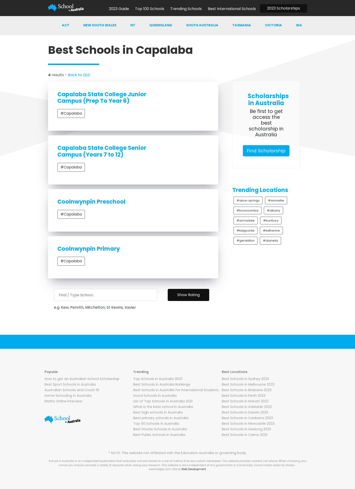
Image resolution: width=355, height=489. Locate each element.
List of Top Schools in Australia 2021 (162, 401)
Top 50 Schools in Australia (156, 423)
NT (132, 25)
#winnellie (276, 200)
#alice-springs (248, 200)
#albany (273, 210)
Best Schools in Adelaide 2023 (247, 406)
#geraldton (245, 241)
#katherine (271, 231)
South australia (202, 25)
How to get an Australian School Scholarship (82, 378)
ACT (65, 25)
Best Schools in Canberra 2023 (247, 418)
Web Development (193, 469)
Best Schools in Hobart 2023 (245, 401)
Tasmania (241, 25)
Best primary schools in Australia (160, 418)
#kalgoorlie (245, 231)
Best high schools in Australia (158, 412)
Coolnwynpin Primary (88, 249)
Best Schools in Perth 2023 (243, 395)
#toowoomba (247, 210)
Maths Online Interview (63, 401)
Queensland (160, 25)
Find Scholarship (266, 150)
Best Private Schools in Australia (160, 429)
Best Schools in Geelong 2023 (246, 429)
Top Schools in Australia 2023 (157, 378)
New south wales (99, 25)
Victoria (273, 25)
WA (299, 25)
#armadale (246, 220)
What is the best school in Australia (163, 406)
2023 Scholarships (283, 8)
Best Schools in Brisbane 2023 (246, 390)
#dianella (270, 241)
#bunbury (270, 220)
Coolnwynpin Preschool (91, 201)
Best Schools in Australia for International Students (176, 390)
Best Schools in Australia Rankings (161, 384)
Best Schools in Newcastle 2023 (248, 423)
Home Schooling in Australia (68, 395)
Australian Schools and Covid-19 (72, 390)
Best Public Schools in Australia (159, 434)
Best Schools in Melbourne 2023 (248, 384)
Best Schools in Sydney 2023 (245, 378)
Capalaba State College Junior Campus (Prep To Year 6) (101, 97)
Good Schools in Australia (155, 395)
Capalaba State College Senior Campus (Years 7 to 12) (101, 151)
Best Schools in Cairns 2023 (245, 434)
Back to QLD (79, 75)
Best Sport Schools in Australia (70, 384)
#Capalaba (71, 113)
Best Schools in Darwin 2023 (245, 412)
